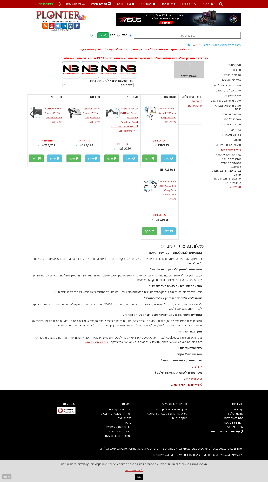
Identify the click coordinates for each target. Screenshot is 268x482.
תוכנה (237, 140)
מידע (168, 158)
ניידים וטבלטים (75, 4)
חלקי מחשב (234, 65)
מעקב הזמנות (179, 418)
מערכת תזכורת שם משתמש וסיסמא (167, 414)
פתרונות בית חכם (231, 124)
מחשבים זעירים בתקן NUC (227, 178)
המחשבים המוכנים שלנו (118, 436)
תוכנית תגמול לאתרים (118, 427)
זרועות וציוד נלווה (192, 96)
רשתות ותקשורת (231, 135)
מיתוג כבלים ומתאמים (228, 90)
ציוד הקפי (235, 129)
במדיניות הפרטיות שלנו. (96, 342)
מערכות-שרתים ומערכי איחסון (228, 107)
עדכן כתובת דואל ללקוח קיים (171, 409)
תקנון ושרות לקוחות (232, 422)
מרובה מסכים (195, 105)
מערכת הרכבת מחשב (119, 431)
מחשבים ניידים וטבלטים (227, 85)
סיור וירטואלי (124, 418)
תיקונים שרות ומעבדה (228, 145)
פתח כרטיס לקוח (233, 418)
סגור (6, 476)
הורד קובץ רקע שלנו (120, 409)
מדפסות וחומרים (231, 80)
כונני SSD (236, 167)
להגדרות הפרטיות (134, 470)
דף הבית (207, 4)
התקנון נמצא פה (193, 379)
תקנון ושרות (168, 4)
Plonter (214, 45)
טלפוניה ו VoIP (232, 75)
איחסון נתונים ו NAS (231, 159)
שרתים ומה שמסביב (231, 163)
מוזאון (128, 422)
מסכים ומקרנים (232, 95)
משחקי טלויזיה (232, 119)
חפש (103, 35)
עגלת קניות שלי (234, 427)
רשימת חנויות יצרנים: (231, 150)
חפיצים (237, 70)
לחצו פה (197, 366)
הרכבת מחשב (125, 4)
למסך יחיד (196, 101)
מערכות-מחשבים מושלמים (226, 100)
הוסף (149, 158)
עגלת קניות (147, 4)
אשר (139, 477)
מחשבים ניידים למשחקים (228, 155)
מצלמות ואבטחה (231, 114)
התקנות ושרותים (233, 182)
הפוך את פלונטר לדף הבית (116, 414)
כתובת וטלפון (188, 4)
